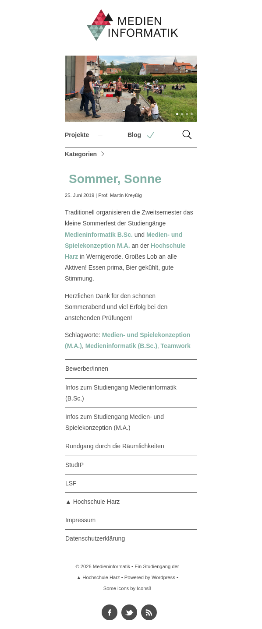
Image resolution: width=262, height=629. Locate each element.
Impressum (80, 520)
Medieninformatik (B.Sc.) (121, 345)
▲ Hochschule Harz (92, 501)
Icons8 (144, 588)
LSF (71, 483)
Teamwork (176, 345)
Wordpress (163, 577)
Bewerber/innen (86, 368)
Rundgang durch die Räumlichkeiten (114, 446)
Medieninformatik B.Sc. (99, 234)
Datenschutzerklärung (95, 538)
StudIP (74, 464)
